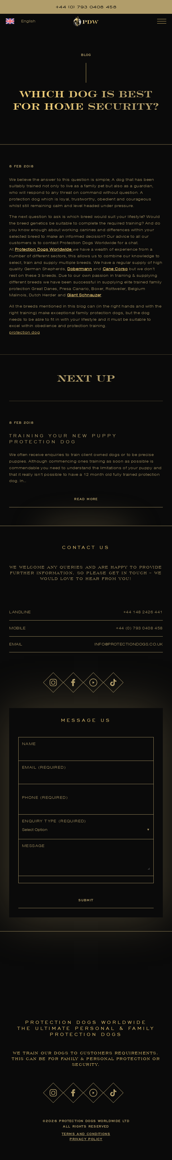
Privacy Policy (86, 1138)
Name (29, 743)
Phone (45, 797)
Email (44, 767)
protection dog (24, 332)
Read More (86, 498)
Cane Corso (115, 268)
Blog (86, 54)
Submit (85, 900)
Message (33, 845)
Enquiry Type (54, 821)
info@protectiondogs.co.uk (128, 644)
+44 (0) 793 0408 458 (86, 7)
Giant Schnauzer (84, 295)
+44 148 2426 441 (143, 612)
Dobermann (79, 268)
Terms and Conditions (86, 1133)
